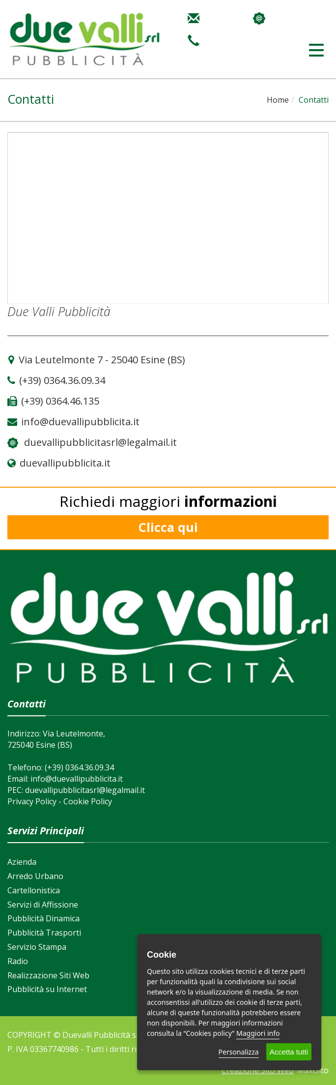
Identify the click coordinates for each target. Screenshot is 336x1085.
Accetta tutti (289, 1052)
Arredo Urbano (35, 876)
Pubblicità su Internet (47, 989)
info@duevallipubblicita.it (76, 778)
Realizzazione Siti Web (48, 975)
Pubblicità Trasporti (44, 932)
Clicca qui (168, 527)
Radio (17, 961)
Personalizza (239, 1051)
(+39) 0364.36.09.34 (79, 767)
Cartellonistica (33, 890)
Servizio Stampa (36, 946)
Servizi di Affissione (42, 904)
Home (278, 99)
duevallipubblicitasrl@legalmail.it (100, 442)
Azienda (21, 861)
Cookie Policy (87, 801)
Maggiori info (258, 1033)
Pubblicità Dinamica (43, 918)
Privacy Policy (31, 801)
